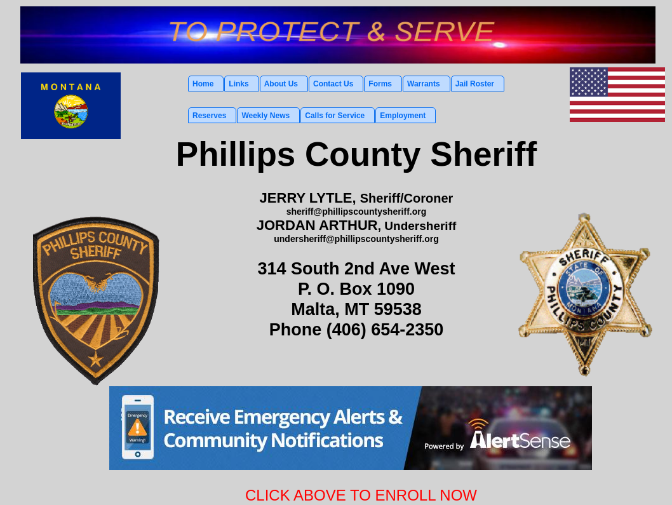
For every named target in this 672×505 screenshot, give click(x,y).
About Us (281, 83)
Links (238, 83)
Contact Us (333, 83)
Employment (403, 115)
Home (202, 83)
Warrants (423, 83)
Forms (380, 83)
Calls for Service (335, 115)
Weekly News (265, 115)
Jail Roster (474, 83)
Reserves (209, 115)
